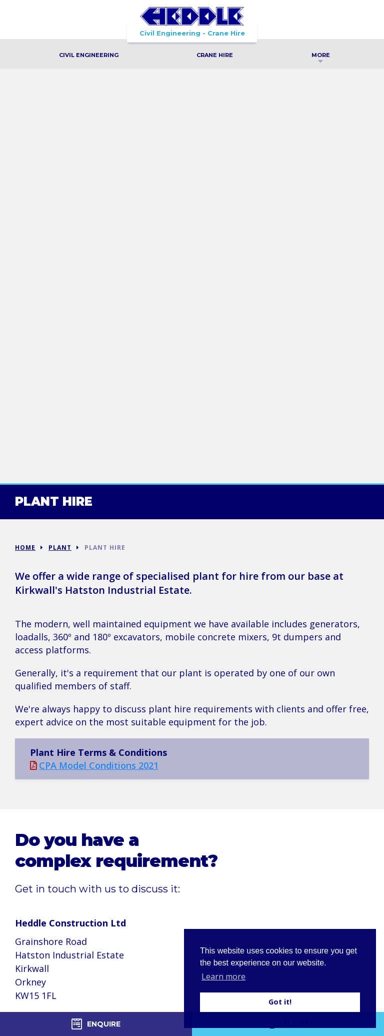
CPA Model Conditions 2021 (94, 765)
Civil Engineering (88, 55)
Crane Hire (214, 55)
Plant (60, 547)
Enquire (96, 1024)
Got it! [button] (280, 1001)
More (321, 57)
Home (25, 547)
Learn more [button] (224, 976)
